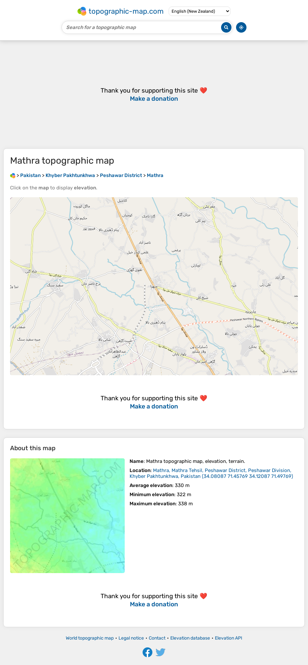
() (211, 473)
